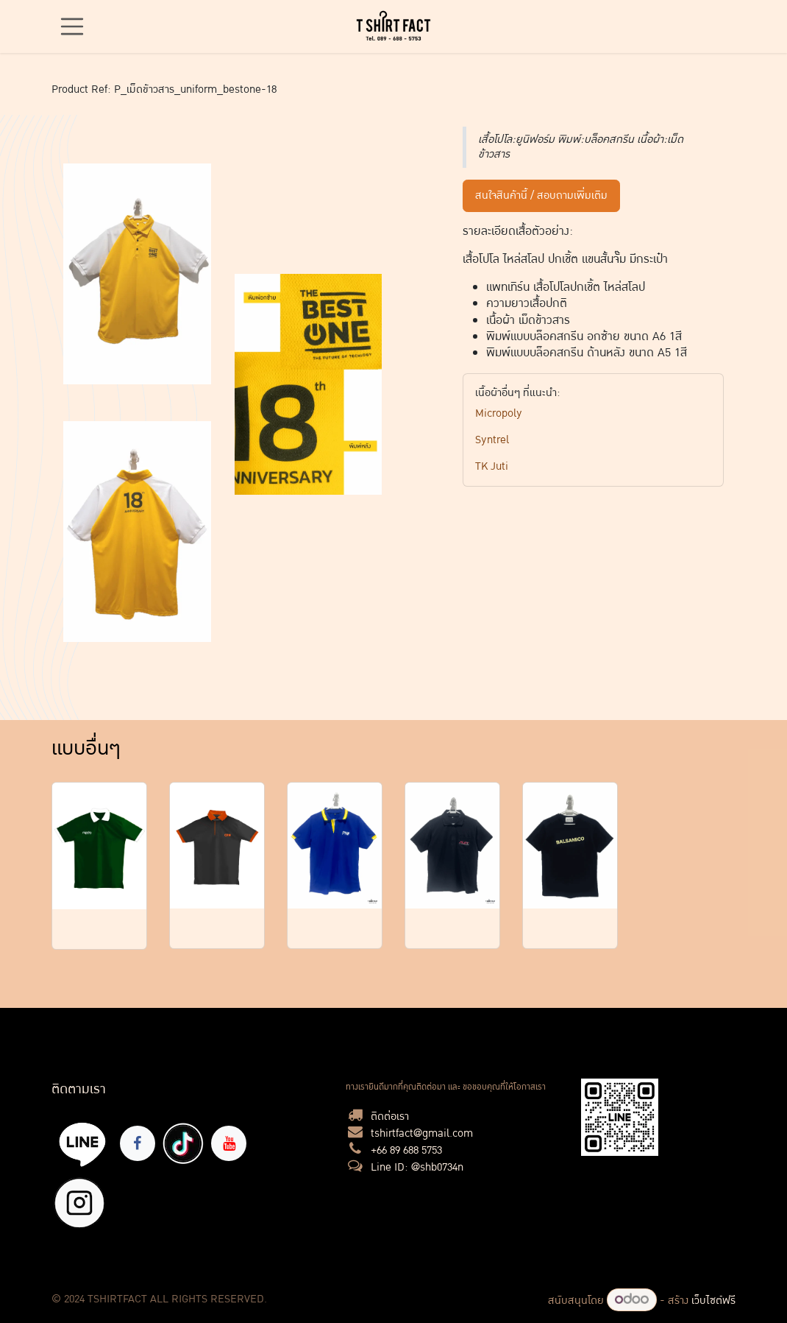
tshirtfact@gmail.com (422, 1133)
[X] (79, 1203)
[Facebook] (137, 1143)
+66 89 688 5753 (406, 1150)
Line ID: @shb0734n (417, 1167)
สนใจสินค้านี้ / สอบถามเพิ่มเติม (541, 195)
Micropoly (498, 413)
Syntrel (492, 439)
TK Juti (491, 466)
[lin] (83, 1144)
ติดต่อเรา (390, 1116)
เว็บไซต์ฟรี (713, 1300)
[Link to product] (99, 846)
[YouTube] (228, 1143)
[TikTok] (183, 1143)
